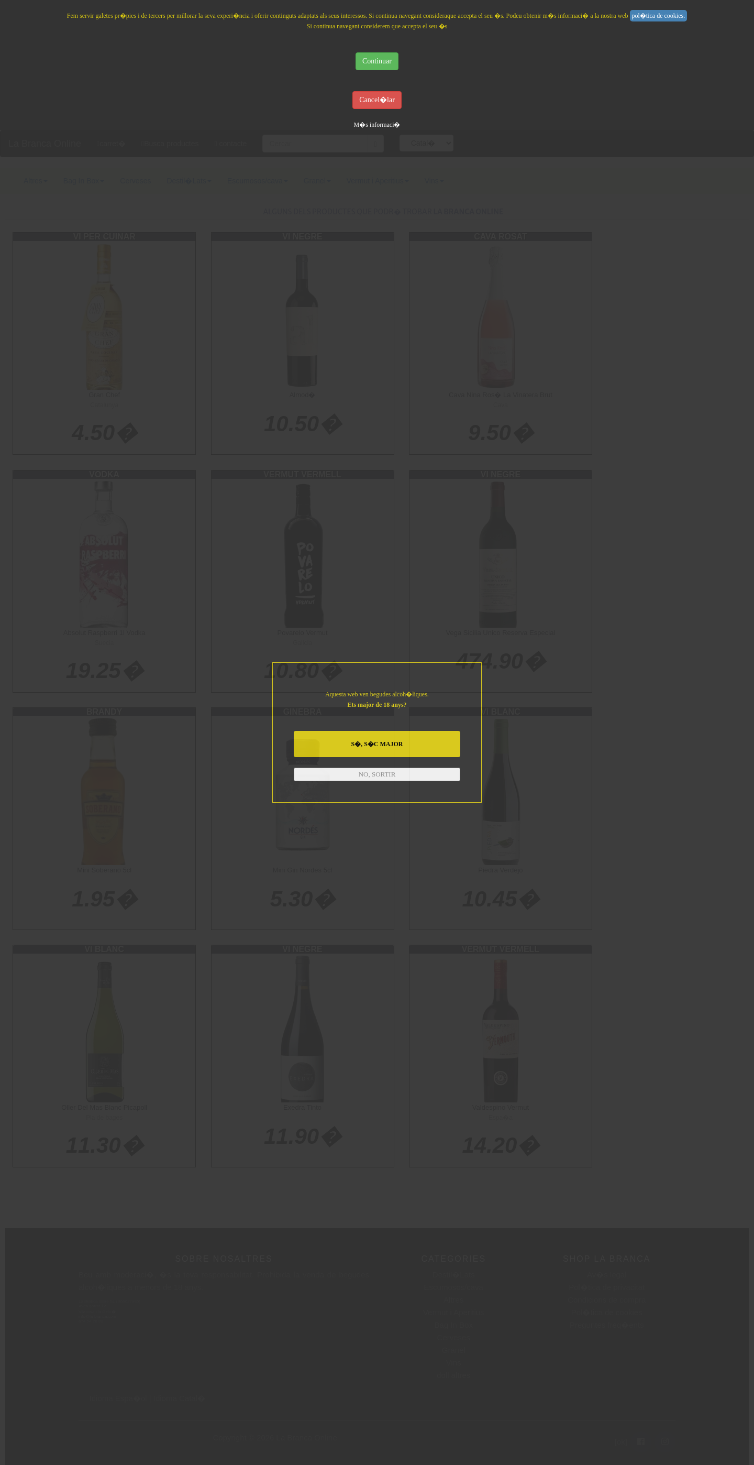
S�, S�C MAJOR (377, 744)
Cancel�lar (377, 100)
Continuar (377, 61)
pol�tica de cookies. (658, 15)
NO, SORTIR (377, 774)
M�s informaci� (377, 124)
